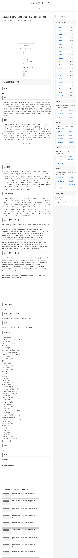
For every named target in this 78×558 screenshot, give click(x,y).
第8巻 (60, 51)
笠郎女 (71, 177)
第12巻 (61, 65)
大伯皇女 (60, 142)
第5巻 (60, 40)
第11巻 (61, 61)
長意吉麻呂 (61, 135)
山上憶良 (60, 159)
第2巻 (60, 30)
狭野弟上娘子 (71, 184)
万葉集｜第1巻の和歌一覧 (8, 466)
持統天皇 (60, 138)
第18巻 (61, 85)
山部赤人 (60, 156)
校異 (23, 70)
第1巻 (60, 27)
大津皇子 (71, 138)
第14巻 (61, 71)
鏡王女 (60, 117)
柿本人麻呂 (61, 131)
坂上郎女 (60, 163)
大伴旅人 (71, 156)
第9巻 (60, 54)
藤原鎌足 (71, 117)
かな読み (24, 57)
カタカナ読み (25, 59)
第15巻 (61, 75)
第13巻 (61, 68)
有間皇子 (71, 114)
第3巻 (60, 34)
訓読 (23, 55)
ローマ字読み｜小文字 (27, 64)
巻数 (23, 74)
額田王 (60, 110)
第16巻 (61, 78)
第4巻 (60, 37)
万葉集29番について (26, 48)
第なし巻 (60, 95)
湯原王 (60, 188)
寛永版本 (24, 72)
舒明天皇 (71, 110)
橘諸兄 (71, 181)
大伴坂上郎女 (60, 181)
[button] (75, 16)
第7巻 (60, 47)
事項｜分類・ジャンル (27, 68)
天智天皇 (60, 114)
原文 (23, 53)
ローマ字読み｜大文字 (27, 61)
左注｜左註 (25, 66)
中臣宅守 (60, 184)
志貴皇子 (71, 142)
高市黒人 (71, 131)
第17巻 (61, 82)
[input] (65, 16)
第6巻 (60, 44)
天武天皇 (71, 135)
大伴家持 (60, 177)
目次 (25, 45)
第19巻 (61, 89)
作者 (23, 77)
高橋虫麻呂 (71, 159)
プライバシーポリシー (72, 553)
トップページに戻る (62, 553)
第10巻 (61, 58)
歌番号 (24, 51)
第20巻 (61, 92)
